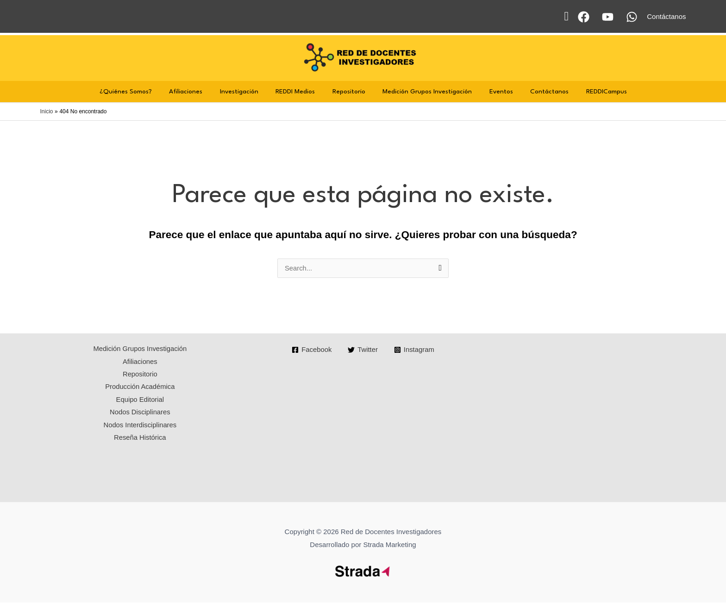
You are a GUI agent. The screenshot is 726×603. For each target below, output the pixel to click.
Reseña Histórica (139, 439)
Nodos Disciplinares (140, 414)
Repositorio (348, 91)
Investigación (246, 91)
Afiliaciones (196, 91)
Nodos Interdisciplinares (140, 427)
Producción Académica (140, 388)
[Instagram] (414, 350)
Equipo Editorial (140, 401)
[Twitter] (363, 350)
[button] (566, 16)
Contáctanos (539, 91)
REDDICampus (592, 91)
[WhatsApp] (632, 17)
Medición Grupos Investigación (424, 91)
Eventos (494, 91)
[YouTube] (607, 17)
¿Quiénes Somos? (139, 91)
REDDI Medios (299, 91)
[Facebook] (583, 17)
